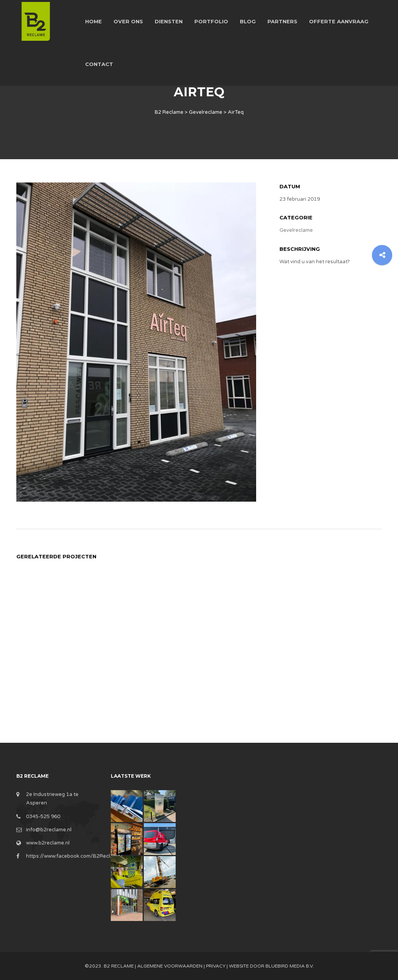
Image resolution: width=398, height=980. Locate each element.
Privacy (215, 966)
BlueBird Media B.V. (289, 966)
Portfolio (211, 21)
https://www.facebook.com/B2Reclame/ (74, 856)
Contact (99, 64)
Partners (282, 21)
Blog (248, 21)
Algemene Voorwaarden (169, 966)
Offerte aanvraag (338, 21)
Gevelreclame (296, 230)
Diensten (169, 21)
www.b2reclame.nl (48, 843)
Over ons (128, 21)
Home (93, 21)
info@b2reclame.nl (49, 830)
